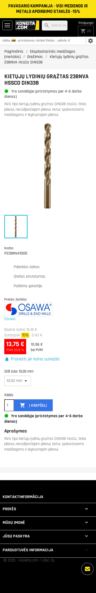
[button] (32, 359)
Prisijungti (86, 23)
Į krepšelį (33, 405)
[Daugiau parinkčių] (87, 569)
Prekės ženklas (15, 299)
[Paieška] (54, 26)
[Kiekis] (9, 405)
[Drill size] (17, 381)
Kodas (9, 248)
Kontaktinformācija (23, 496)
